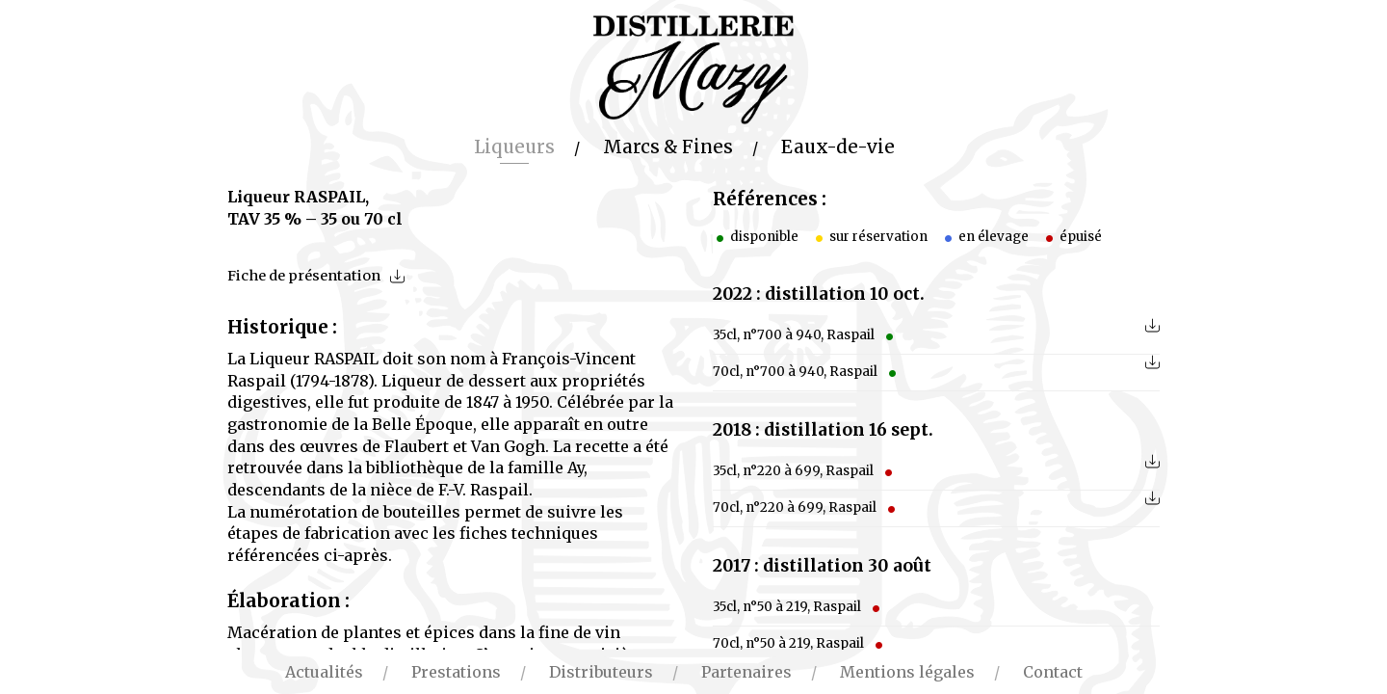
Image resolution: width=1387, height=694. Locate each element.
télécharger (1152, 325)
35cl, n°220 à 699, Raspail (804, 471)
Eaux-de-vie (838, 147)
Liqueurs (514, 147)
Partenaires (746, 671)
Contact (1053, 671)
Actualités (324, 671)
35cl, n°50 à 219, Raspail (798, 607)
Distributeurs (601, 671)
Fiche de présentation (303, 275)
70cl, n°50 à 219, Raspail (799, 643)
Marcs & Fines (668, 147)
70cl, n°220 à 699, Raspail (806, 507)
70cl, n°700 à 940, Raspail (806, 371)
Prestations (456, 671)
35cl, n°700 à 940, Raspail (805, 335)
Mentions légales (907, 671)
